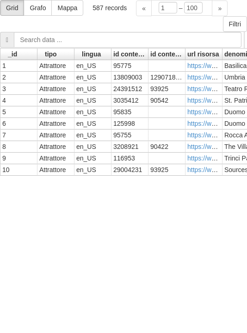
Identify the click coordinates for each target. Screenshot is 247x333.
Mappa (67, 8)
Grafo (38, 8)
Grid (12, 8)
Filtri (235, 24)
